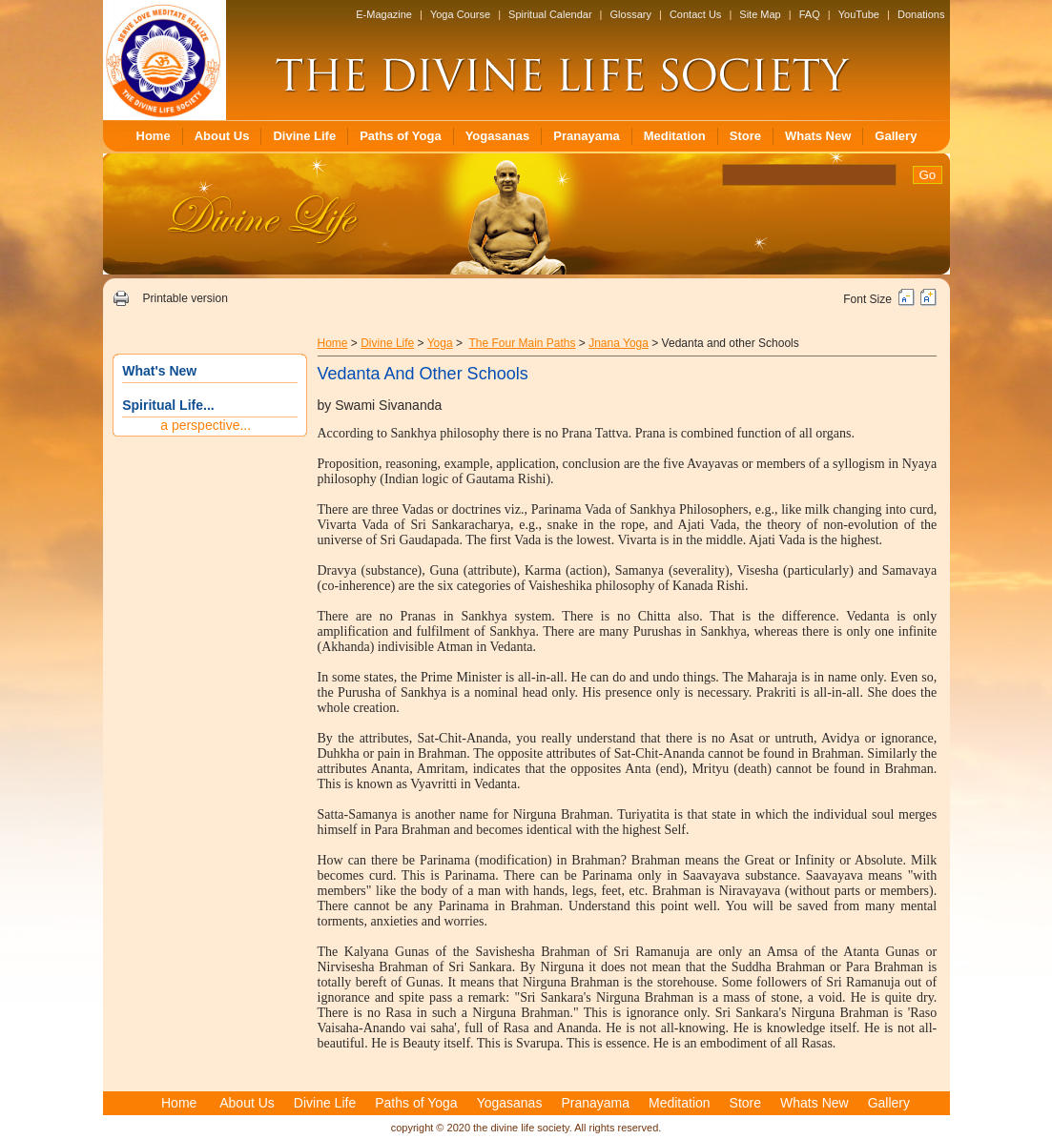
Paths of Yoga (400, 136)
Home (153, 136)
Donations (921, 14)
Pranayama (586, 136)
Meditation (675, 136)
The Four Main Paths (521, 343)
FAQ (809, 14)
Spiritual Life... (168, 405)
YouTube (858, 14)
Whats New (818, 136)
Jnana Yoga (618, 343)
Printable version (184, 298)
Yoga (440, 343)
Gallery (896, 136)
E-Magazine (384, 14)
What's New (159, 370)
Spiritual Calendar (549, 14)
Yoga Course (460, 14)
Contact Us (695, 14)
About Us (222, 136)
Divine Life (304, 136)
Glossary (630, 14)
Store (745, 136)
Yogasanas (497, 136)
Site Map (759, 14)
